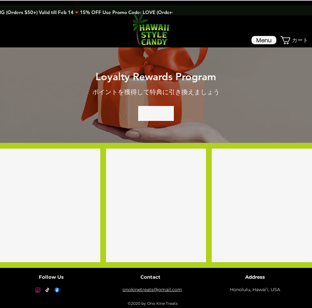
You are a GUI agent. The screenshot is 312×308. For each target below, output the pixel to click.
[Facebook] (57, 290)
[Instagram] (38, 290)
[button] (296, 40)
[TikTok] (47, 290)
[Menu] (264, 40)
